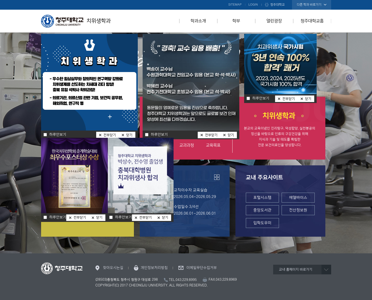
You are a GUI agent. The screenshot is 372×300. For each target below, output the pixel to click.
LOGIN (253, 4)
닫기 (231, 135)
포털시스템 (262, 197)
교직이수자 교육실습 (190, 190)
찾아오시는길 (113, 268)
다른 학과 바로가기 (309, 4)
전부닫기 (211, 135)
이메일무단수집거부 (201, 268)
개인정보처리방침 (154, 268)
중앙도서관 (262, 210)
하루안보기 (159, 135)
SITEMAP (235, 4)
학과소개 (198, 21)
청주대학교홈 (312, 21)
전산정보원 (298, 210)
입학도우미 (262, 223)
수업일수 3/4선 (186, 207)
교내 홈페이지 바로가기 (295, 269)
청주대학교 (277, 4)
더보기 (216, 177)
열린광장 (274, 21)
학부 (236, 21)
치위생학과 (76, 21)
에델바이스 (298, 197)
